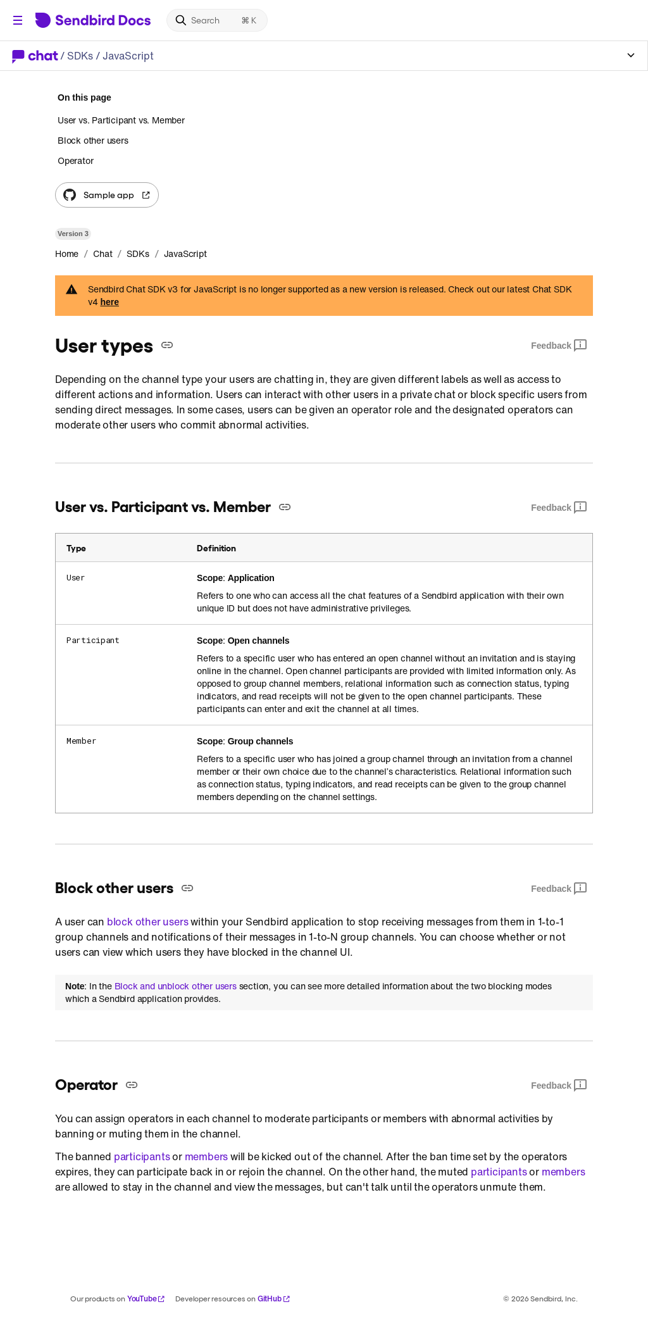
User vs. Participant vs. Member (121, 120)
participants (142, 1156)
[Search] (217, 20)
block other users (148, 921)
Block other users (93, 140)
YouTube (146, 1298)
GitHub (274, 1298)
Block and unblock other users (176, 986)
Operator (75, 160)
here (109, 302)
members (206, 1156)
